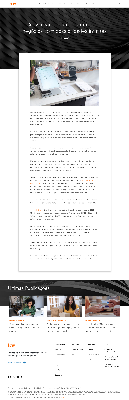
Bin (73, 355)
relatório (38, 210)
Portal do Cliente (93, 360)
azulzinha (75, 360)
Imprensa (58, 365)
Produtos (75, 344)
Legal (106, 344)
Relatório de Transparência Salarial (111, 365)
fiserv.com (63, 397)
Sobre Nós (58, 350)
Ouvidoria (58, 375)
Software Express (77, 350)
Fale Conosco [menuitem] (89, 4)
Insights (57, 370)
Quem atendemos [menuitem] (46, 4)
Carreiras (58, 360)
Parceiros (91, 350)
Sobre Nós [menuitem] (75, 4)
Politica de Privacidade (33, 388)
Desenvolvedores (94, 355)
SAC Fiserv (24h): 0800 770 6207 (68, 388)
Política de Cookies (15, 388)
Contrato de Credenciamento (110, 351)
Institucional (60, 344)
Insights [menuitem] (62, 4)
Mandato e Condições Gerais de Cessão (111, 358)
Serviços (91, 344)
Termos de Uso (49, 388)
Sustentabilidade (60, 355)
